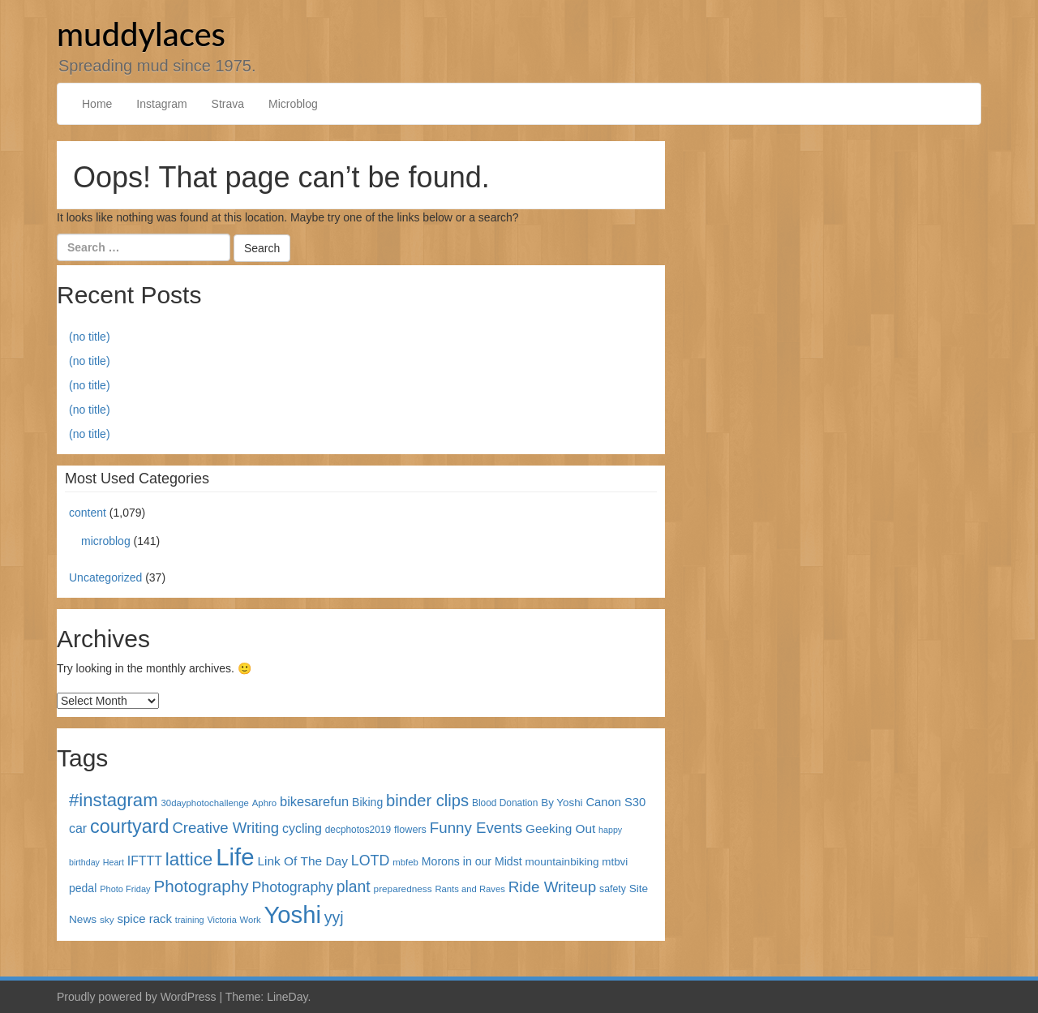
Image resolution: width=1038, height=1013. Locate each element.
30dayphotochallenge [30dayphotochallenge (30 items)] (205, 803)
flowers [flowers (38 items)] (410, 829)
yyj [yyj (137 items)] (334, 917)
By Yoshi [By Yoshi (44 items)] (561, 802)
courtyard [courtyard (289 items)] (129, 826)
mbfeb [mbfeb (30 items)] (405, 862)
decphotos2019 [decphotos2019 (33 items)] (358, 829)
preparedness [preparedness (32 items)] (403, 888)
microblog (106, 540)
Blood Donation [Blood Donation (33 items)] (505, 803)
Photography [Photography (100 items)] (292, 887)
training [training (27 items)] (189, 920)
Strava (228, 103)
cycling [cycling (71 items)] (302, 828)
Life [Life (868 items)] (235, 856)
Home (97, 103)
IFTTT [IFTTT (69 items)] (144, 861)
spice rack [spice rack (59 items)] (145, 918)
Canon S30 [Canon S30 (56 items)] (615, 802)
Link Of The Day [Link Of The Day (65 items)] (302, 861)
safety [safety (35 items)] (612, 889)
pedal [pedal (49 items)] (83, 888)
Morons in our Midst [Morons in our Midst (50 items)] (472, 861)
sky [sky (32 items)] (107, 919)
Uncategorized (105, 577)
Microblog (293, 103)
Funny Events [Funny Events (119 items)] (476, 827)
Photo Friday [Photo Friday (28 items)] (125, 889)
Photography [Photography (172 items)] (201, 886)
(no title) (89, 336)
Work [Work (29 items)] (250, 920)
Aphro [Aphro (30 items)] (264, 803)
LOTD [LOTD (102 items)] (370, 860)
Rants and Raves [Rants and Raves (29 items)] (469, 889)
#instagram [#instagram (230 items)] (113, 800)
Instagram (161, 103)
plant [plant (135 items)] (354, 886)
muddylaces (141, 34)
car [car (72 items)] (78, 828)
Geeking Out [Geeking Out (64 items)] (560, 828)
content (87, 512)
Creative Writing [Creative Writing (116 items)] (225, 827)
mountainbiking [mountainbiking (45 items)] (562, 862)
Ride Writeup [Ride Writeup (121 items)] (552, 886)
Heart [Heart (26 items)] (113, 862)
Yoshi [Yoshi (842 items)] (292, 915)
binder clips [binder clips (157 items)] (427, 800)
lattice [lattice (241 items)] (189, 859)
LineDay (287, 996)
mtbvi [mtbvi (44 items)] (615, 862)
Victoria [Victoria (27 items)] (222, 920)
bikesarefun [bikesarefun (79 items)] (314, 801)
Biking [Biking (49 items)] (367, 802)
